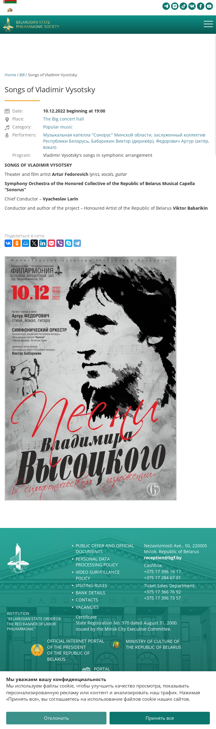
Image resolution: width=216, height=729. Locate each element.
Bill (22, 74)
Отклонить (56, 718)
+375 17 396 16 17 (162, 571)
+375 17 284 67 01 (162, 577)
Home (10, 74)
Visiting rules (91, 585)
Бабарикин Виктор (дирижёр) (122, 141)
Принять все (160, 718)
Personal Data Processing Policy (97, 562)
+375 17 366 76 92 (162, 592)
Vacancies (87, 607)
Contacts (87, 600)
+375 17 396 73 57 (162, 598)
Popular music (58, 127)
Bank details (90, 593)
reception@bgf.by (163, 558)
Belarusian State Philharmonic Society (37, 24)
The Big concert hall (63, 119)
